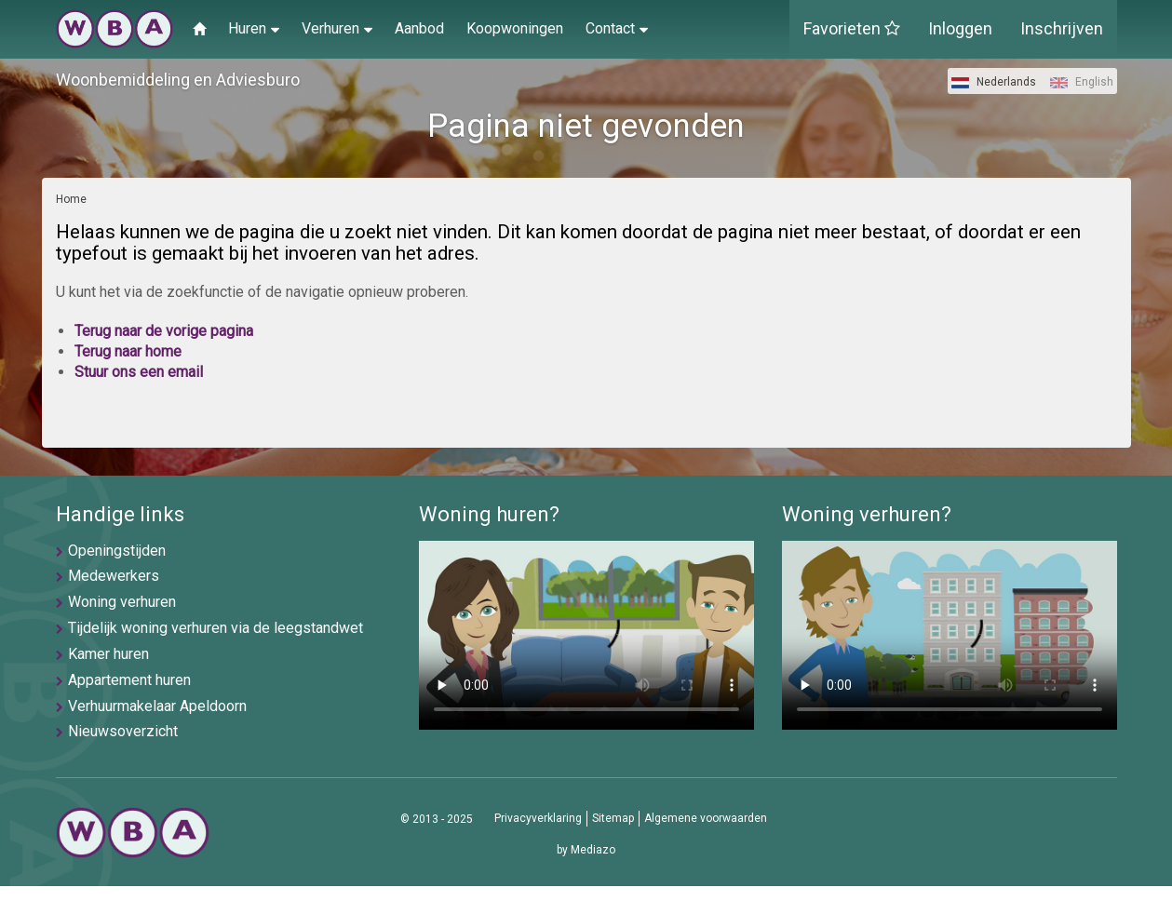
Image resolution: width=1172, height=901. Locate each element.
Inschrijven (1061, 28)
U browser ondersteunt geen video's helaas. (586, 635)
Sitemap (613, 818)
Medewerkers (113, 576)
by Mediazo (586, 849)
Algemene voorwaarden (705, 818)
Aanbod (419, 28)
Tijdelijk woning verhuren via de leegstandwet (215, 628)
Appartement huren (129, 680)
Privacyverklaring (538, 818)
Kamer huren (108, 654)
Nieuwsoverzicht (123, 731)
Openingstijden (117, 550)
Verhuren (337, 28)
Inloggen (960, 28)
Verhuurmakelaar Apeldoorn (157, 706)
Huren (253, 28)
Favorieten (851, 28)
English (1081, 81)
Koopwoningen (514, 28)
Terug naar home (128, 351)
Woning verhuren (122, 602)
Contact (617, 28)
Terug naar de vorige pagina (163, 331)
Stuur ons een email (138, 372)
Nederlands (993, 81)
